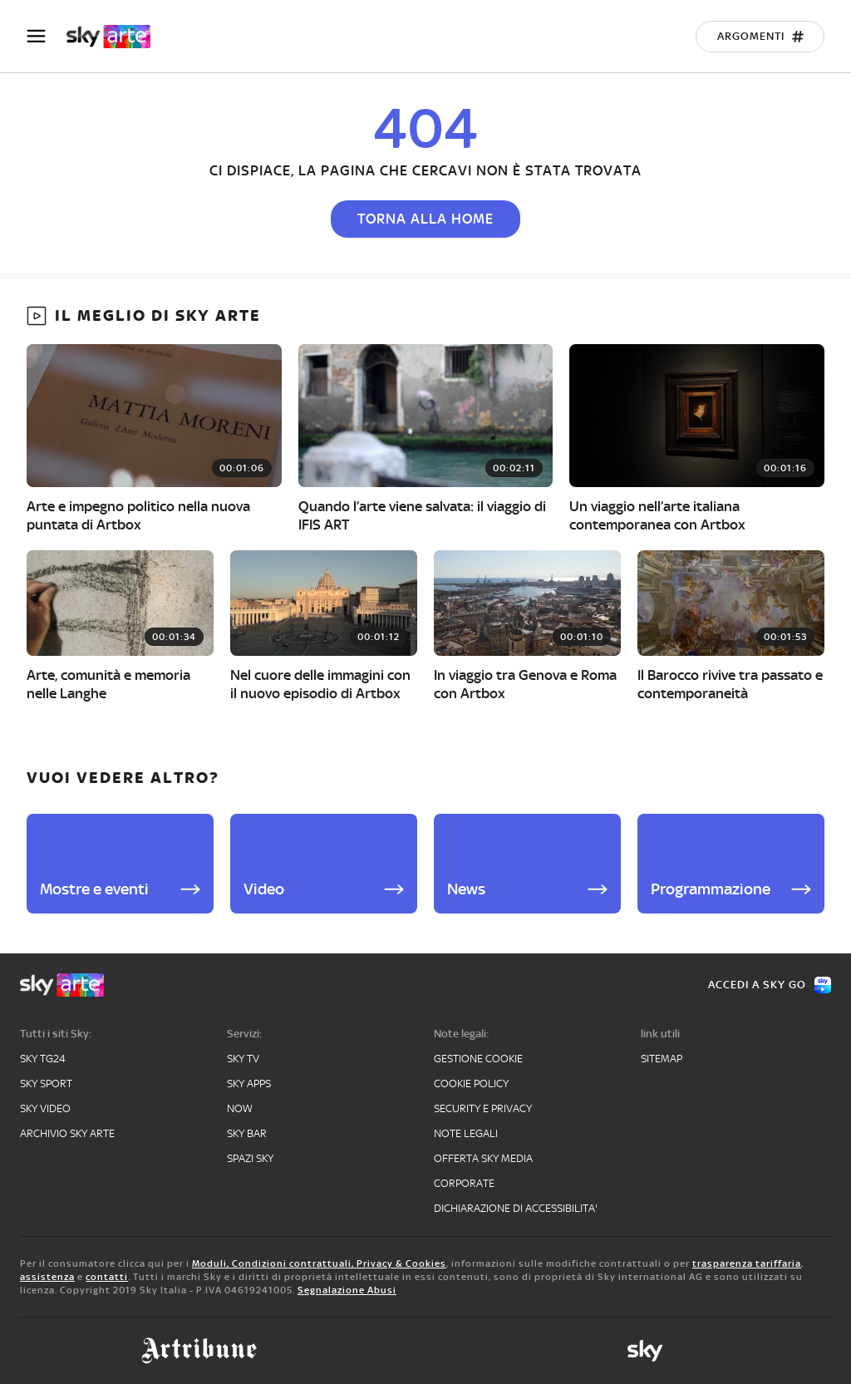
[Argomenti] (760, 36)
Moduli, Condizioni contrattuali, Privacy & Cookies (319, 1263)
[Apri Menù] (46, 36)
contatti (107, 1277)
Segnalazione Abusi (347, 1290)
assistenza (47, 1277)
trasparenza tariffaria (746, 1263)
